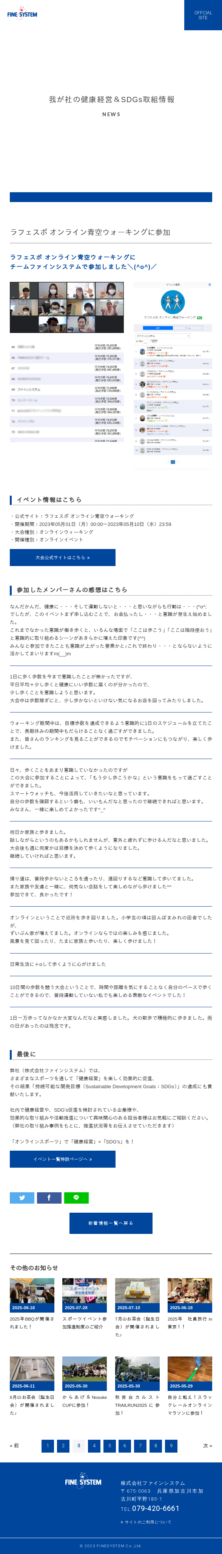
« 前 (14, 1445)
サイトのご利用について (148, 1522)
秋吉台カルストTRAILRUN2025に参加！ (137, 1405)
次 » (207, 1445)
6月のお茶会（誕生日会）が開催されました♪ (32, 1405)
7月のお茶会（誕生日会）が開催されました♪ (137, 1326)
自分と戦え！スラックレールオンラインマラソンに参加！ (190, 1405)
